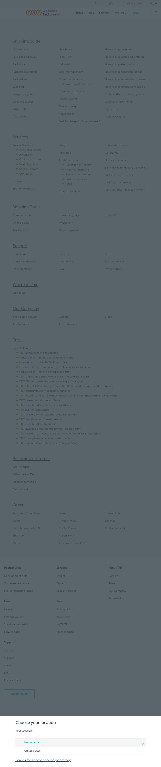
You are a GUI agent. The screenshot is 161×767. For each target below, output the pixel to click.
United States (29, 751)
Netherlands (81, 743)
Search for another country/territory (43, 760)
